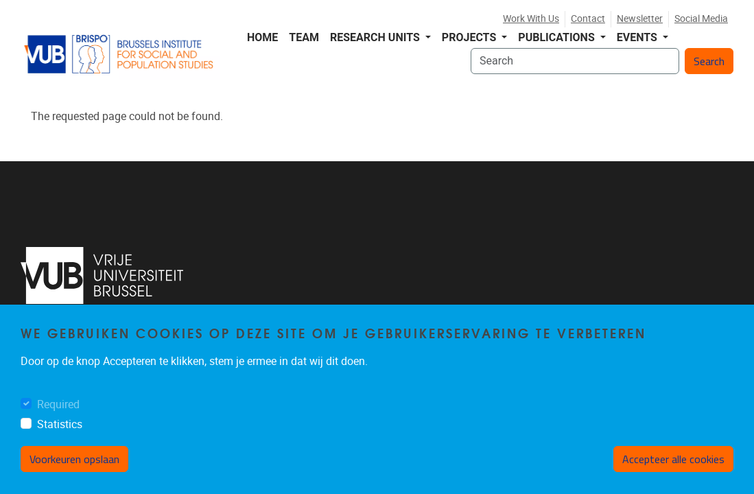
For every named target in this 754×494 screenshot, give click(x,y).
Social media (701, 19)
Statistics (59, 424)
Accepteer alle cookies (673, 459)
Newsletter (640, 19)
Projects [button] (470, 37)
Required (58, 404)
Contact (588, 19)
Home (262, 37)
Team (304, 37)
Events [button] (638, 37)
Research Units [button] (376, 37)
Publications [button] (557, 37)
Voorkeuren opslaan (74, 459)
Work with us (531, 19)
